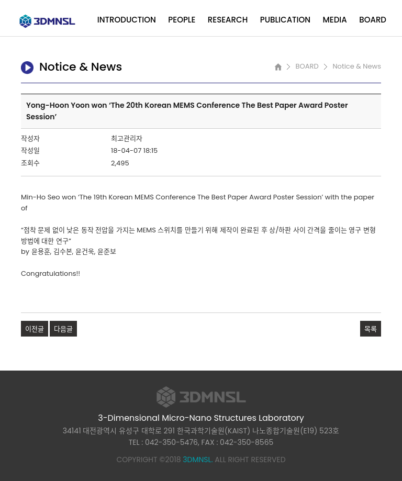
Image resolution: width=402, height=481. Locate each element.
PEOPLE (181, 19)
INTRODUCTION (126, 19)
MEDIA (335, 19)
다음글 (63, 329)
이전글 (34, 329)
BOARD (372, 19)
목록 (370, 329)
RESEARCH (228, 19)
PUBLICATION (285, 19)
